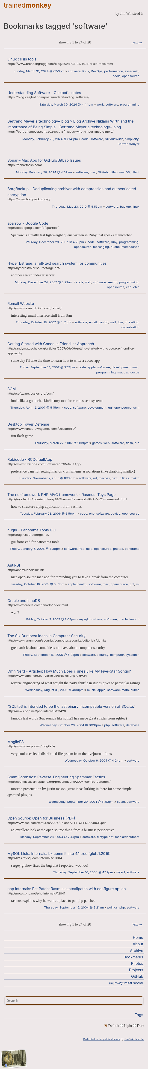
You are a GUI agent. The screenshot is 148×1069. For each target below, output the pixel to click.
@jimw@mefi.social (126, 983)
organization (130, 327)
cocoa (134, 372)
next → (136, 42)
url (95, 478)
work (100, 104)
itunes (135, 690)
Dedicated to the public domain (101, 1039)
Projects (136, 970)
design (103, 322)
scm (136, 407)
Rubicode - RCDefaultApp (29, 459)
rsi (137, 584)
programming (129, 104)
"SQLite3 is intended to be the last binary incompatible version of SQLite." (71, 706)
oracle (123, 619)
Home (138, 937)
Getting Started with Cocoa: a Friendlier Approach (50, 343)
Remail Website (20, 303)
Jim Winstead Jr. (134, 1039)
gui (110, 407)
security (102, 654)
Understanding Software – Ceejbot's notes (44, 92)
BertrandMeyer (128, 144)
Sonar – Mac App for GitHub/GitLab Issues (44, 160)
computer (117, 654)
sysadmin (132, 71)
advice (115, 513)
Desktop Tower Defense (28, 424)
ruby (114, 242)
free (81, 548)
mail (113, 322)
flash (129, 443)
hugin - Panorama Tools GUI (31, 530)
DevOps (96, 71)
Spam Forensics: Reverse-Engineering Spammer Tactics (56, 777)
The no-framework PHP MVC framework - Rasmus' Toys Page (61, 494)
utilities (124, 478)
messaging (101, 247)
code (85, 139)
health (81, 584)
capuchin (132, 287)
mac (93, 172)
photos (118, 548)
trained (27, 5)
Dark (138, 1026)
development (121, 367)
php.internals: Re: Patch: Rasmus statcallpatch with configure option (66, 888)
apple (92, 367)
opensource (130, 76)
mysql (83, 619)
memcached (130, 247)
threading (132, 322)
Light (126, 1026)
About (138, 944)
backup (125, 206)
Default (112, 1026)
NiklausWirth (114, 139)
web (88, 282)
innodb (134, 619)
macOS (124, 172)
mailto (135, 478)
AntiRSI (13, 565)
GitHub (103, 172)
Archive (136, 950)
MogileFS (15, 741)
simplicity (132, 139)
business (95, 619)
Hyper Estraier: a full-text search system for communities (57, 263)
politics (112, 907)
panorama (132, 548)
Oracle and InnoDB (23, 600)
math (125, 690)
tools (116, 76)
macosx (123, 372)
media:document (127, 837)
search (112, 282)
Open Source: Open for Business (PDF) (41, 818)
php (92, 513)
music (91, 690)
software (74, 71)
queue (115, 247)
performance (113, 71)
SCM (11, 389)
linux (85, 71)
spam (121, 801)
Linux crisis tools (21, 59)
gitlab (114, 172)
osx (114, 478)
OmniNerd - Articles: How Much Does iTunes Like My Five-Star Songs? (69, 671)
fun (137, 443)
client (135, 172)
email (93, 322)
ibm (120, 322)
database (132, 725)
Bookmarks (133, 957)
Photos (137, 963)
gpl (132, 584)
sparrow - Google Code (27, 223)
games (97, 443)
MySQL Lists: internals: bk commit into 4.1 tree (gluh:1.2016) (59, 853)
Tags (139, 1014)
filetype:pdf (105, 837)
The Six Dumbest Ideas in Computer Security (46, 635)
